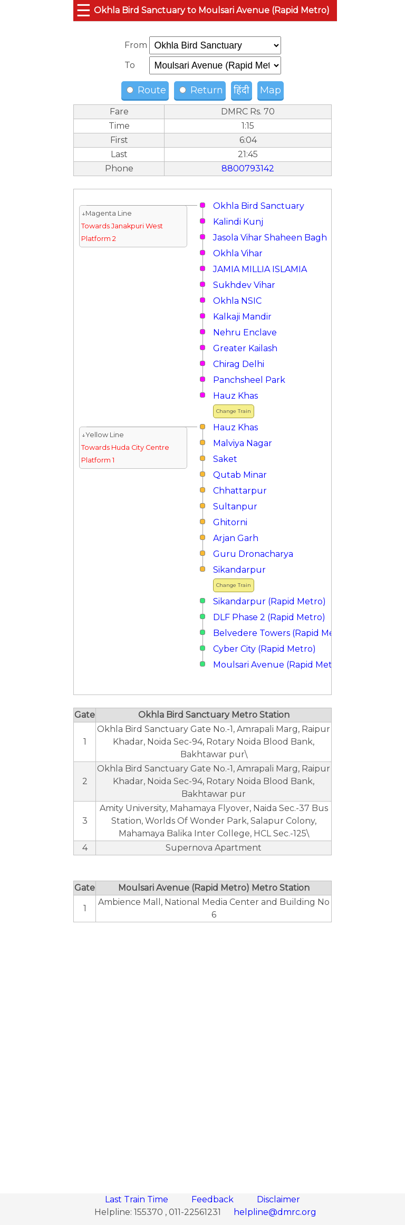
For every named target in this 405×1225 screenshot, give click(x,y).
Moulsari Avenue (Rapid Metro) (278, 665)
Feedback (213, 1199)
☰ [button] (83, 10)
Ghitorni (230, 522)
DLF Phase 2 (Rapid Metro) (269, 617)
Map (270, 90)
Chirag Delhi (238, 364)
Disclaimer (278, 1199)
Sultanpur (235, 506)
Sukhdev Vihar (244, 285)
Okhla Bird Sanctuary (258, 206)
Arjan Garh (235, 538)
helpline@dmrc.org (275, 1212)
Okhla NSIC (237, 301)
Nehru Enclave (245, 332)
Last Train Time (137, 1199)
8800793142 (247, 168)
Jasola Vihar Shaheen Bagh (270, 238)
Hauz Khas (235, 396)
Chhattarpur (240, 491)
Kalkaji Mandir (242, 317)
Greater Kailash (245, 348)
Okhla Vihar (238, 253)
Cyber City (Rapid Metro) (264, 649)
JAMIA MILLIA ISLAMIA (260, 269)
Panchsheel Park (249, 380)
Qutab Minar (240, 475)
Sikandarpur (239, 570)
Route (146, 90)
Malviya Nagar (242, 443)
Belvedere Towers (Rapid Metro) (281, 633)
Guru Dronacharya (253, 554)
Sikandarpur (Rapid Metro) (269, 601)
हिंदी (241, 90)
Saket (225, 459)
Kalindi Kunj (238, 222)
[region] (202, 1052)
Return (201, 90)
